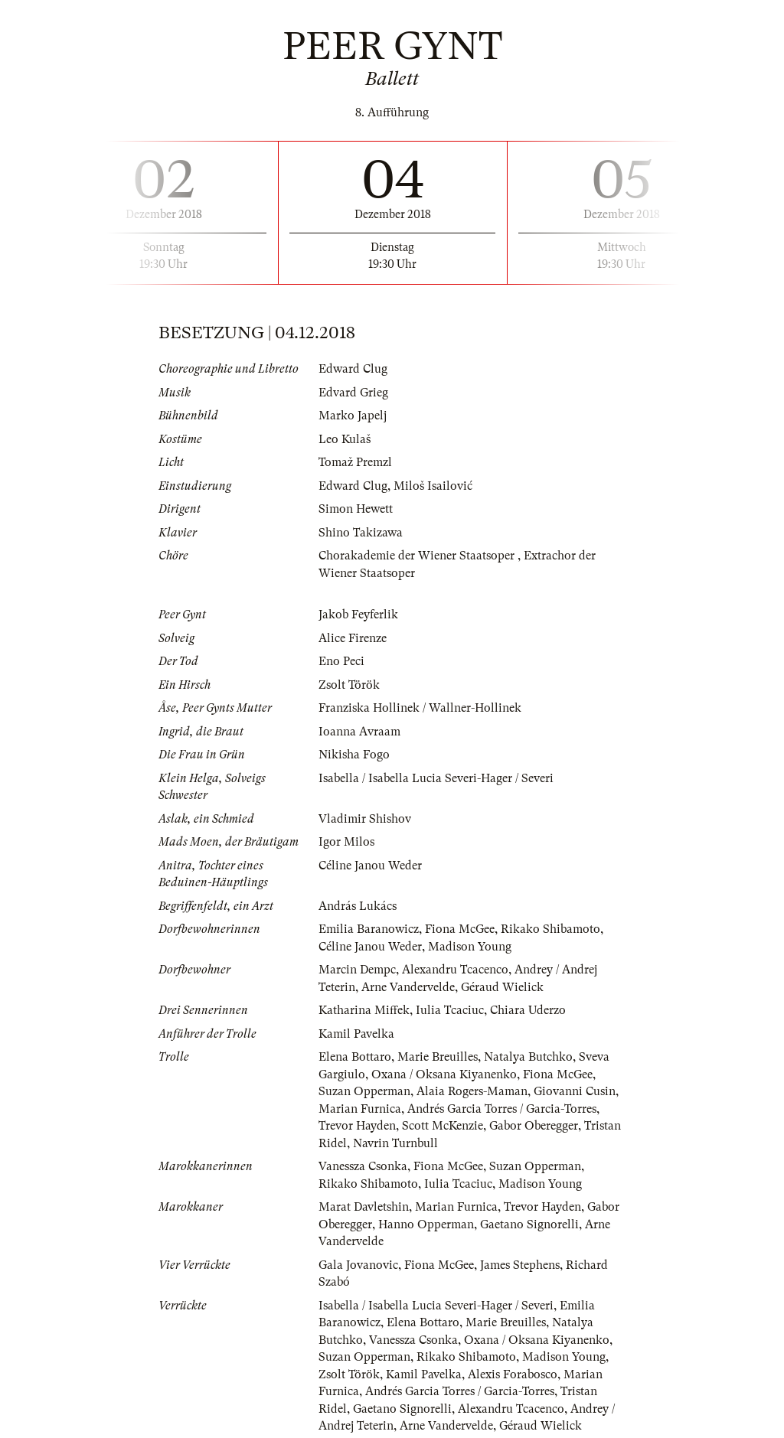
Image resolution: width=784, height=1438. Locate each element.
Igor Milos (346, 842)
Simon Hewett (355, 509)
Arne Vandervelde (408, 987)
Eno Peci (341, 661)
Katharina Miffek (364, 1010)
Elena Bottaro (354, 1057)
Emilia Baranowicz (368, 929)
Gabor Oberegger (533, 1126)
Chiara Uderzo (528, 1010)
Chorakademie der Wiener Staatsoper (418, 555)
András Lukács (357, 906)
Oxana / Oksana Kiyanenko (444, 1074)
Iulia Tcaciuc (450, 1010)
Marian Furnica (359, 1109)
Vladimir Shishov (364, 819)
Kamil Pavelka (356, 1034)
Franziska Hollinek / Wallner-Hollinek (419, 708)
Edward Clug (352, 369)
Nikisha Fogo (354, 754)
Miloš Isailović (433, 486)
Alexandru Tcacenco (455, 970)
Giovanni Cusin (575, 1091)
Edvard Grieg (353, 392)
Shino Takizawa (360, 533)
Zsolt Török (349, 685)
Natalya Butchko (528, 1057)
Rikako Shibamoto (550, 929)
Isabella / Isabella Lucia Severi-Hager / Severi (436, 778)
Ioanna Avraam (359, 732)
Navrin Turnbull (395, 1143)
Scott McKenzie (442, 1126)
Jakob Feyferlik (358, 614)
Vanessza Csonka (362, 1166)
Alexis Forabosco (512, 1374)
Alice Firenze (352, 638)
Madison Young (469, 947)
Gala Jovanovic (358, 1265)
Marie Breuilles (437, 1057)
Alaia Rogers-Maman (472, 1091)
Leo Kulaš (344, 439)
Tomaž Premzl (355, 462)
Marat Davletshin (363, 1207)
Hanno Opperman (426, 1224)
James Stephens (520, 1265)
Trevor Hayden (357, 1126)
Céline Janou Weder (370, 865)
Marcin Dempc (357, 970)
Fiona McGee (460, 929)
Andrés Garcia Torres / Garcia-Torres (501, 1109)
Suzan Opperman (364, 1091)
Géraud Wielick (502, 987)
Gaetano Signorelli (529, 1224)
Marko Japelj (352, 415)
